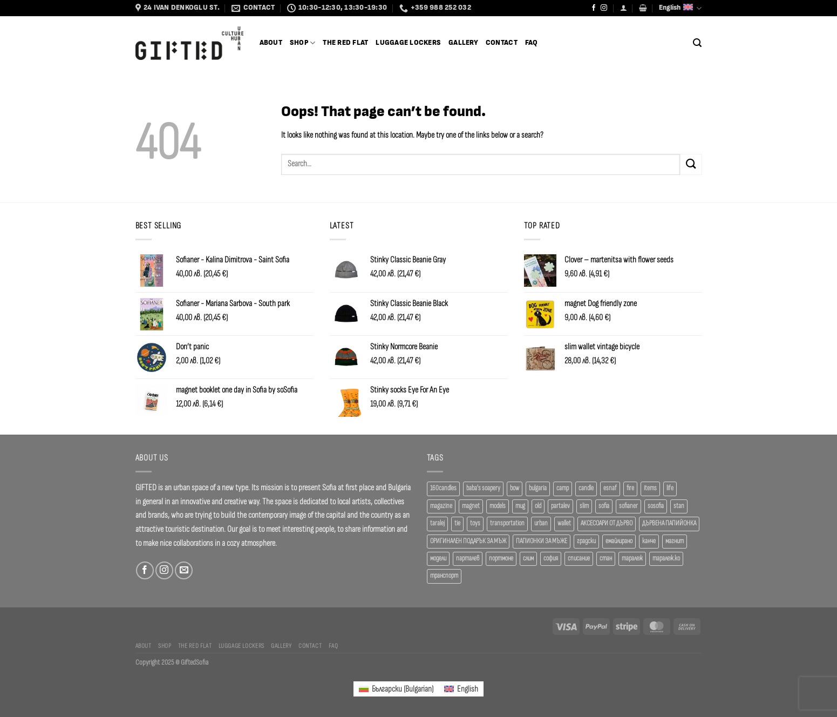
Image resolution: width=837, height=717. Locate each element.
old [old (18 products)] (538, 506)
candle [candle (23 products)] (586, 488)
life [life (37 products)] (669, 488)
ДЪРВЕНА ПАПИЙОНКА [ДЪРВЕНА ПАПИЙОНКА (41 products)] (669, 523)
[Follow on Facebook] (593, 8)
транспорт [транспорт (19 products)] (444, 575)
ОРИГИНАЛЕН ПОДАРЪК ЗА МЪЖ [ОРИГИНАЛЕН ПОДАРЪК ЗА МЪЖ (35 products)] (468, 541)
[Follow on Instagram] (604, 8)
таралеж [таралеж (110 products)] (632, 558)
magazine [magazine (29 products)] (441, 506)
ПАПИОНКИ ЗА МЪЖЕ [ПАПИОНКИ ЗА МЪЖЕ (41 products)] (541, 541)
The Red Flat (345, 42)
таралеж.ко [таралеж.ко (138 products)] (666, 558)
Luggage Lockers (408, 42)
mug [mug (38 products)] (520, 506)
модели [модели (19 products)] (438, 558)
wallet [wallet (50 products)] (564, 523)
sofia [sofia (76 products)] (603, 506)
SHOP (302, 43)
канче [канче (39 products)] (649, 541)
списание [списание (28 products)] (579, 558)
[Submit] (691, 164)
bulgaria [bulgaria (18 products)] (538, 488)
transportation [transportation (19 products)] (507, 523)
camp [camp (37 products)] (562, 488)
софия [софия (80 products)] (550, 558)
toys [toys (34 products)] (475, 523)
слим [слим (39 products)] (528, 558)
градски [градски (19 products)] (586, 541)
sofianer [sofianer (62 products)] (628, 506)
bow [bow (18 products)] (514, 488)
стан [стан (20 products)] (606, 558)
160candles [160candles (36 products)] (443, 488)
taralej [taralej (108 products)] (437, 523)
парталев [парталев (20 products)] (467, 558)
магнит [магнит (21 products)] (674, 541)
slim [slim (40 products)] (584, 506)
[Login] (623, 8)
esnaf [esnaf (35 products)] (610, 488)
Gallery (463, 42)
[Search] (697, 42)
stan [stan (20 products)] (678, 506)
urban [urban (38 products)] (541, 523)
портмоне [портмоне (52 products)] (501, 558)
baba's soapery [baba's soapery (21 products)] (483, 488)
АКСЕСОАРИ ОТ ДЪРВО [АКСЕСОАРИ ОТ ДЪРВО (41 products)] (606, 523)
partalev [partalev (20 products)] (560, 506)
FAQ (531, 42)
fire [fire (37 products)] (630, 488)
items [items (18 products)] (650, 488)
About (271, 42)
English (680, 8)
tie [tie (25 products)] (457, 523)
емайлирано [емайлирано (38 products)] (618, 541)
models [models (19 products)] (497, 506)
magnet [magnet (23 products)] (471, 506)
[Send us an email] (184, 570)
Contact (502, 42)
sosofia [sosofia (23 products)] (656, 506)
